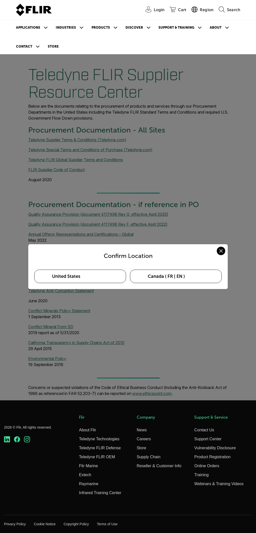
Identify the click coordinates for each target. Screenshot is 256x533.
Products (101, 27)
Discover (134, 27)
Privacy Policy (15, 524)
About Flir (87, 430)
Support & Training (176, 27)
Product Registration (212, 457)
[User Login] (152, 10)
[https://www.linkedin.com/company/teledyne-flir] (7, 439)
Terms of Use (107, 524)
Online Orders (206, 466)
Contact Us (204, 430)
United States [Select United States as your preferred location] (66, 276)
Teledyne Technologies (99, 439)
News (142, 430)
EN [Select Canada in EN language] (179, 276)
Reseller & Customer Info (159, 466)
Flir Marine (88, 466)
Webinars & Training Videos (219, 484)
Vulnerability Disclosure (215, 448)
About (216, 27)
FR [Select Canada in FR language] (170, 276)
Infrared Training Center (100, 493)
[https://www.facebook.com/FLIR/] (17, 439)
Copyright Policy (76, 524)
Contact (24, 46)
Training (201, 475)
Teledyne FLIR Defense (100, 448)
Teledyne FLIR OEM (97, 457)
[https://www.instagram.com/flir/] (27, 439)
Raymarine (88, 484)
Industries (66, 27)
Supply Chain (148, 457)
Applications (28, 27)
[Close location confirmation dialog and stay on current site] (221, 251)
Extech (85, 475)
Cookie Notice (45, 524)
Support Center (208, 439)
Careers (144, 439)
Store (53, 46)
